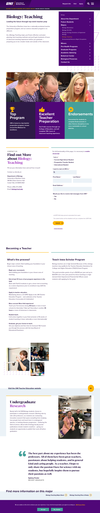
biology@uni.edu (17, 189)
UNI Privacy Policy (80, 504)
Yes (55, 196)
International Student (61, 165)
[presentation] (65, 208)
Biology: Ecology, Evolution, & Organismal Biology (73, 33)
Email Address (58, 185)
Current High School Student (64, 160)
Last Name (76, 177)
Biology (34, 8)
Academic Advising (68, 52)
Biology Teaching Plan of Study (78, 497)
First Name (56, 177)
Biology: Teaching (67, 37)
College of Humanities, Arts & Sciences (22, 8)
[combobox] (65, 172)
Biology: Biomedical (67, 28)
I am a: (55, 157)
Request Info (67, 4)
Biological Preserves (69, 59)
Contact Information (58, 229)
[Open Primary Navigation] (89, 3)
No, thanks (57, 509)
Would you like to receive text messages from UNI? (70, 194)
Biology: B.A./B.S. (67, 30)
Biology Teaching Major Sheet (52, 497)
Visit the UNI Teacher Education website (31, 390)
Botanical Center (67, 56)
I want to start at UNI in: (61, 169)
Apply (81, 4)
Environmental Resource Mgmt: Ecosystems (74, 39)
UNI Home (8, 8)
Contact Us (65, 62)
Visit (74, 4)
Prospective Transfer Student (64, 162)
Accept (43, 509)
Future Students (67, 22)
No (55, 199)
